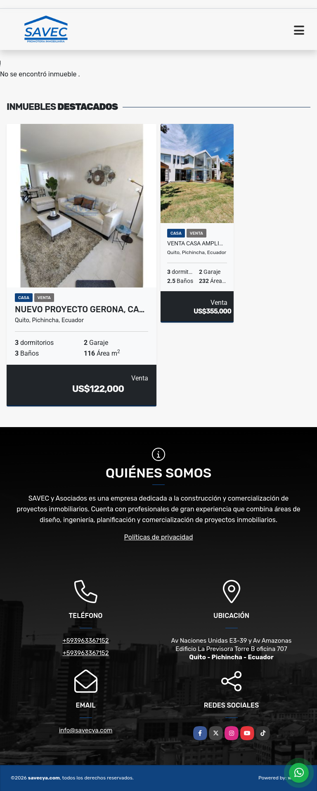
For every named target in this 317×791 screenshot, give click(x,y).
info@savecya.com (86, 730)
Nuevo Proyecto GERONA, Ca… (79, 309)
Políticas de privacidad (158, 537)
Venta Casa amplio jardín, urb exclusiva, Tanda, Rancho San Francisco (197, 243)
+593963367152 (85, 640)
